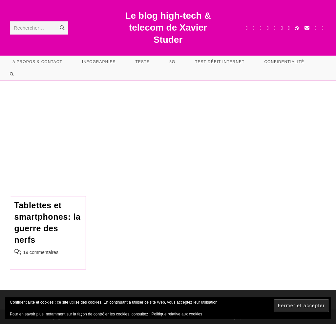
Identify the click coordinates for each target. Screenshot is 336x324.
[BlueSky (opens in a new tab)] (288, 28)
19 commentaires (40, 252)
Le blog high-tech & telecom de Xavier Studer (168, 28)
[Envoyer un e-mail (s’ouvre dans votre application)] (307, 27)
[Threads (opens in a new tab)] (260, 28)
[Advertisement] (168, 130)
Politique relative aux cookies (177, 314)
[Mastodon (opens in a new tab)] (322, 28)
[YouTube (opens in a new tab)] (281, 28)
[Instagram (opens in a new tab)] (267, 28)
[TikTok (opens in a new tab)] (315, 28)
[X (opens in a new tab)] (246, 28)
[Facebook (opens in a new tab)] (253, 28)
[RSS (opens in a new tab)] (297, 27)
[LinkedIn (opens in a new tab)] (274, 28)
